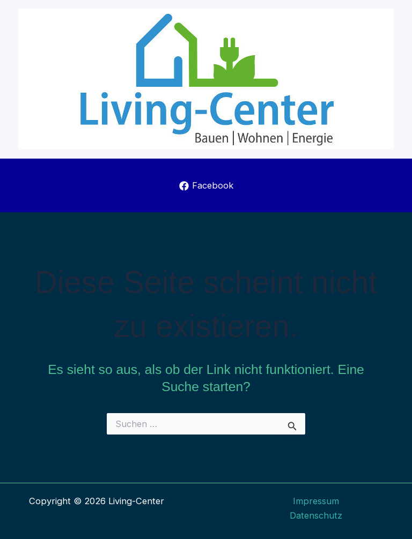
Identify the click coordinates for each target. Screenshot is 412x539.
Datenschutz (316, 515)
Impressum (316, 501)
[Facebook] (206, 186)
